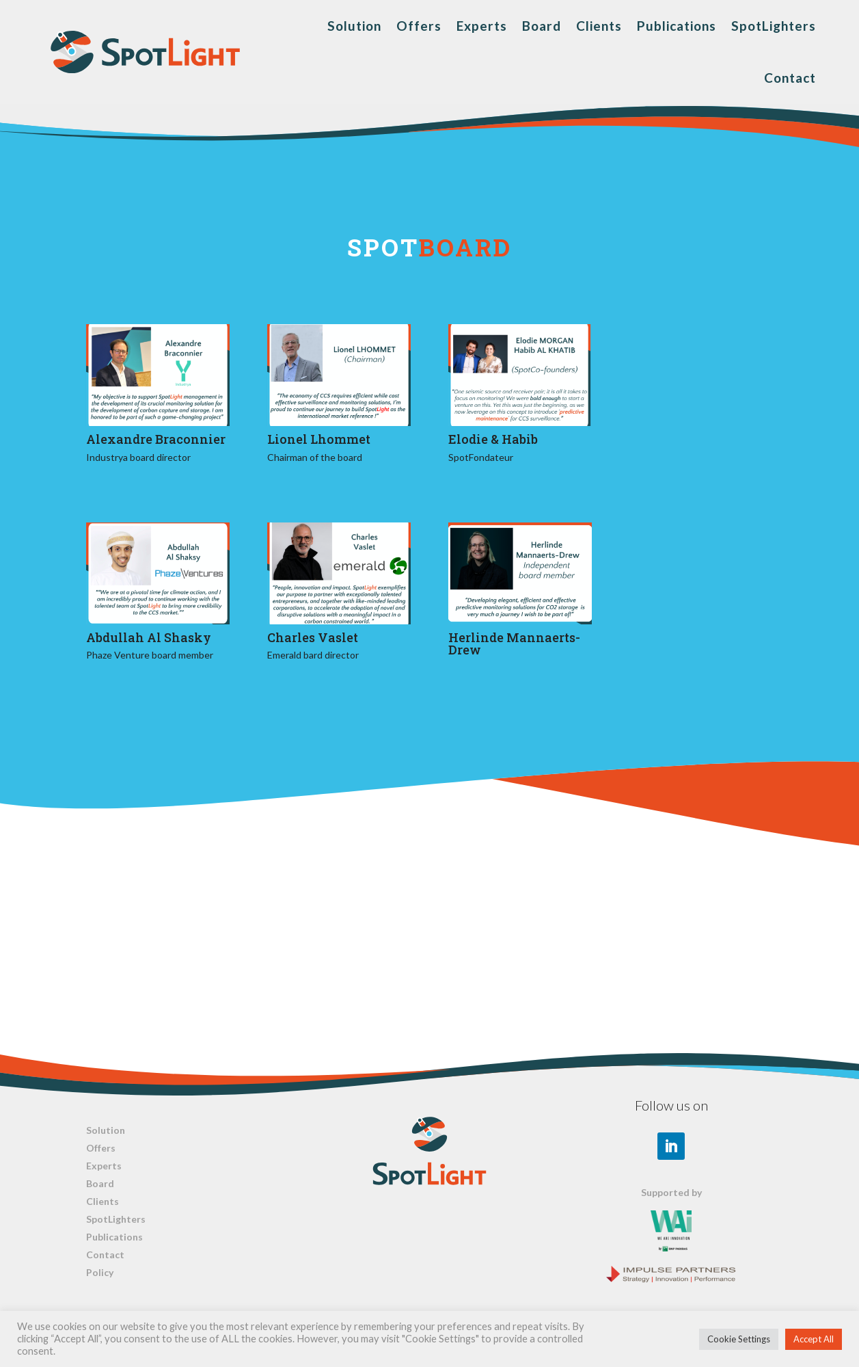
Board (541, 26)
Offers (418, 26)
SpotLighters (773, 26)
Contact (790, 77)
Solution (354, 26)
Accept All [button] (813, 1338)
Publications (676, 26)
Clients (599, 26)
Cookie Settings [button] (738, 1338)
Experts (481, 26)
